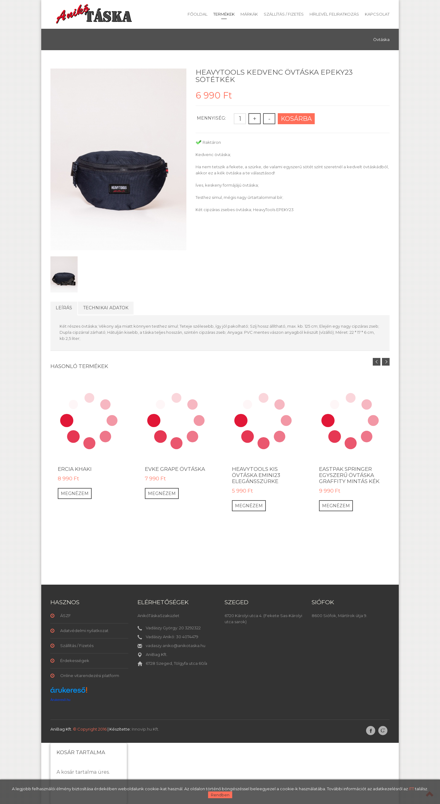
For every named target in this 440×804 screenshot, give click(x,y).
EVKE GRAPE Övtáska (175, 469)
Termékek (224, 14)
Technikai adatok (105, 308)
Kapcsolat (377, 14)
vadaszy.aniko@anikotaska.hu (175, 645)
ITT (411, 788)
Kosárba (296, 118)
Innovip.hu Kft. (145, 729)
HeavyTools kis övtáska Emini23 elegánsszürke (256, 475)
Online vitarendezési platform (89, 675)
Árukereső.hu (60, 700)
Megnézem (75, 493)
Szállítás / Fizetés (284, 14)
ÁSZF (65, 615)
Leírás (64, 308)
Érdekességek (74, 660)
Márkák (249, 14)
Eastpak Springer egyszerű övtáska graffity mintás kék (349, 475)
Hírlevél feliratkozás (334, 14)
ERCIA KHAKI (75, 469)
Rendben (220, 794)
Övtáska (381, 39)
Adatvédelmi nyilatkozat (84, 630)
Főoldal (197, 14)
